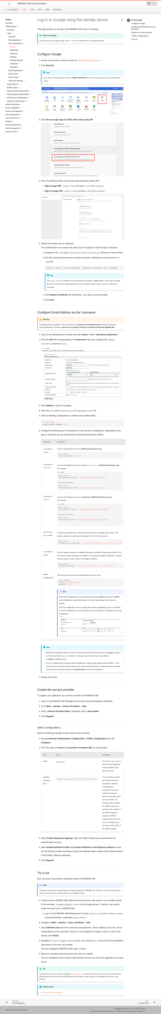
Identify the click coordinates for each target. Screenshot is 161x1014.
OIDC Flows (13, 74)
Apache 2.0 (141, 1011)
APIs (40, 10)
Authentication (11, 26)
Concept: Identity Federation (52, 992)
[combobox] (142, 3)
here (71, 41)
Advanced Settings (16, 81)
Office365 (14, 67)
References (57, 10)
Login (9, 33)
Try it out (134, 39)
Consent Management (14, 111)
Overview (9, 23)
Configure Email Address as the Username (143, 28)
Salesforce (14, 64)
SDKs (47, 10)
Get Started (13, 10)
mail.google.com (77, 974)
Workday (13, 57)
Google (12, 47)
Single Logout (12, 87)
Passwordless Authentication (18, 94)
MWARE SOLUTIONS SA (132, 1008)
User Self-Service (12, 118)
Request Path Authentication (18, 91)
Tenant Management (13, 125)
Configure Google (138, 23)
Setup (32, 10)
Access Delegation (12, 108)
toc (128, 20)
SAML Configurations (140, 36)
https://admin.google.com (89, 60)
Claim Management (13, 128)
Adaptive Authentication (16, 101)
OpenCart (13, 54)
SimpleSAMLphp (16, 60)
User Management (12, 115)
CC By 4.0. (111, 1011)
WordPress (14, 50)
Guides (24, 10)
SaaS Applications (15, 43)
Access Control (11, 132)
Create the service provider (141, 32)
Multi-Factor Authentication (17, 98)
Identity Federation (12, 104)
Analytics (9, 121)
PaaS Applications (15, 70)
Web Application (14, 40)
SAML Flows (13, 77)
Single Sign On (13, 84)
